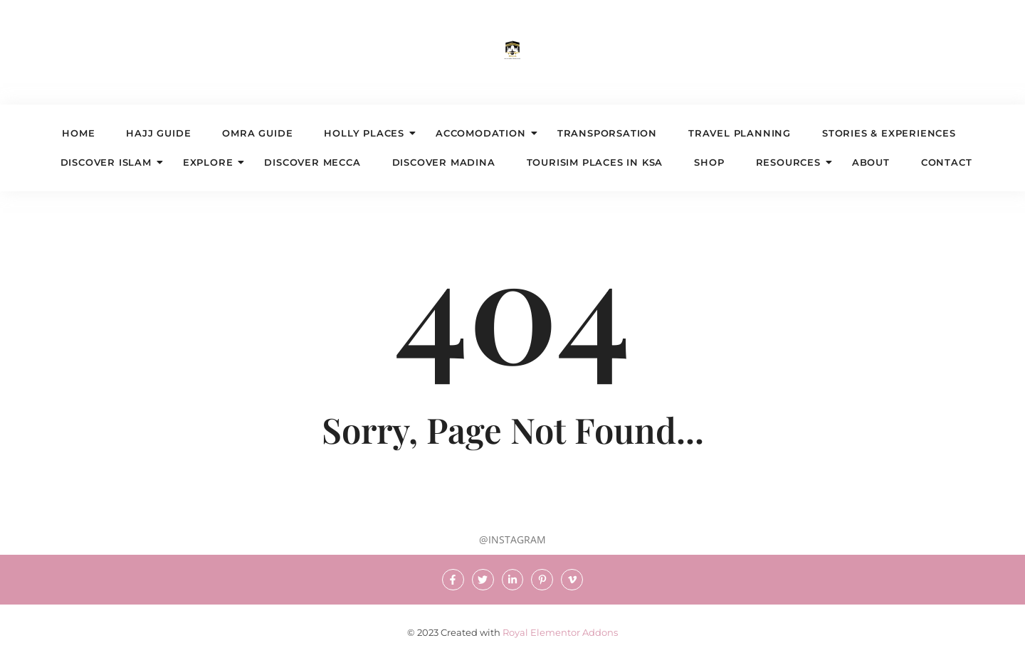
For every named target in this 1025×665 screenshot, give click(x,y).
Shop (709, 162)
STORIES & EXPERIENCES (889, 133)
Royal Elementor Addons (560, 633)
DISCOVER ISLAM (110, 162)
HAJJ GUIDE (158, 133)
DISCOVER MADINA (443, 162)
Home (78, 133)
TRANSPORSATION (607, 133)
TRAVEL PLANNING (739, 133)
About (871, 162)
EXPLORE (212, 162)
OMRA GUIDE (257, 133)
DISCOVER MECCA (312, 162)
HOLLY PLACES (368, 133)
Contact (946, 162)
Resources (792, 162)
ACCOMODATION (485, 133)
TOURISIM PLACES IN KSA (595, 162)
